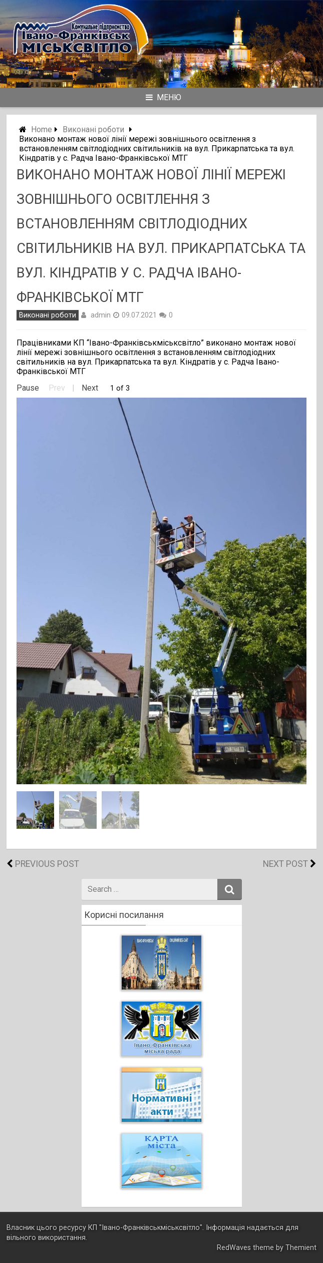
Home (41, 129)
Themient (300, 1247)
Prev (57, 388)
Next (90, 388)
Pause (28, 388)
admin (101, 315)
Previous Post (47, 864)
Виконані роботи (93, 129)
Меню (163, 97)
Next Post (285, 864)
